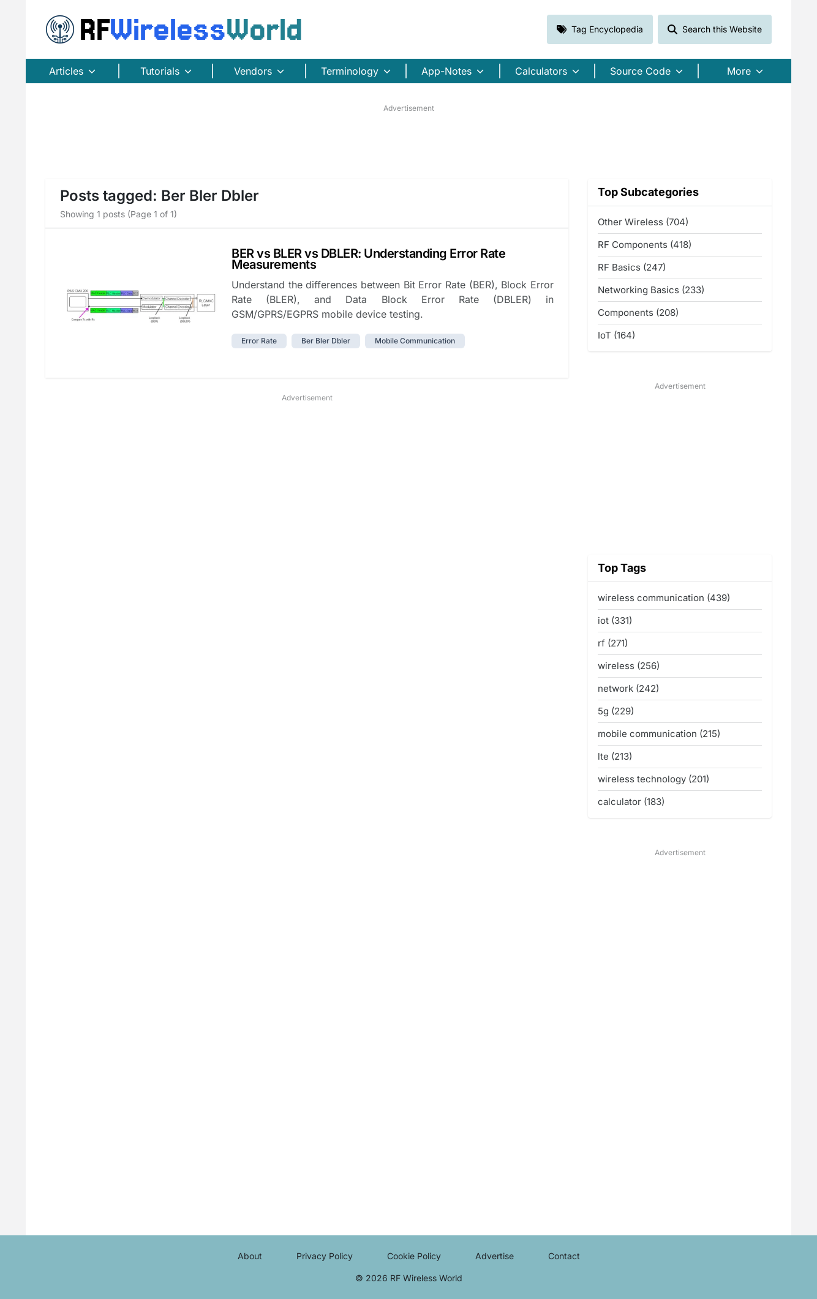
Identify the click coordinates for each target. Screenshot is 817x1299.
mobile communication (415, 340)
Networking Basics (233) (651, 290)
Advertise (494, 1256)
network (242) (628, 688)
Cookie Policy (414, 1256)
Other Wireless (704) (643, 222)
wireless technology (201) (653, 779)
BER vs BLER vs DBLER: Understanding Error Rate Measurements (368, 259)
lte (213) (615, 756)
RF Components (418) (644, 244)
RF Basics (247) (632, 267)
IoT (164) (616, 335)
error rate (259, 340)
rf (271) (613, 643)
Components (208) (638, 312)
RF (174, 29)
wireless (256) (629, 666)
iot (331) (615, 620)
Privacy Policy (324, 1256)
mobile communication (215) (659, 733)
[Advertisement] (408, 141)
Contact (564, 1256)
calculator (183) (631, 801)
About (250, 1256)
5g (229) (616, 711)
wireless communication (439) (664, 598)
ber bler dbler (325, 340)
